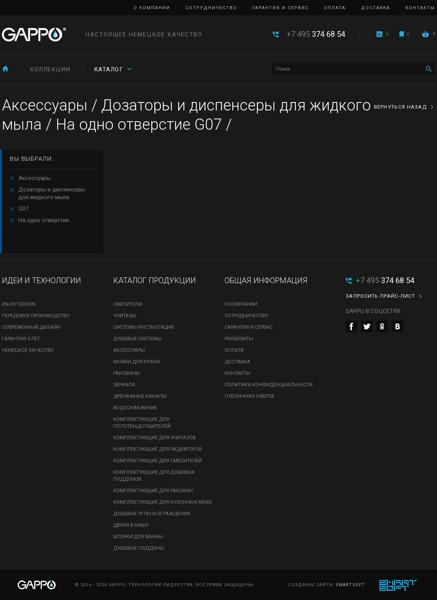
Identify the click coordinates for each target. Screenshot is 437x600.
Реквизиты (239, 338)
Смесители (127, 304)
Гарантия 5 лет (21, 338)
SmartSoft (350, 584)
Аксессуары (34, 178)
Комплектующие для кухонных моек (162, 502)
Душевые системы (137, 338)
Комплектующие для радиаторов (157, 449)
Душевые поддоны (138, 548)
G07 (23, 208)
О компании (152, 7)
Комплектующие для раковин (153, 490)
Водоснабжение (135, 407)
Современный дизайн (31, 327)
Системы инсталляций (143, 327)
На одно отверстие (43, 220)
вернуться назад (400, 107)
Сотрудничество (211, 7)
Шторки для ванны (138, 536)
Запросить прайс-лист (380, 296)
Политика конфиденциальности (269, 384)
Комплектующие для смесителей (157, 460)
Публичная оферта (249, 396)
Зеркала (124, 384)
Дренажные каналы (140, 396)
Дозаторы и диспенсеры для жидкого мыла (51, 193)
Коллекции (50, 69)
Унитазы (124, 315)
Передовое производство (36, 315)
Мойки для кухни (136, 361)
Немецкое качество (28, 350)
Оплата (335, 7)
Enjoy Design (18, 304)
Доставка (375, 7)
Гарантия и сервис (280, 7)
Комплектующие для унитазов (154, 437)
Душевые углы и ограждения (151, 513)
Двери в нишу (131, 525)
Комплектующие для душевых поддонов (154, 475)
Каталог (109, 69)
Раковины (126, 373)
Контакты (420, 7)
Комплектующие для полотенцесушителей (142, 422)
